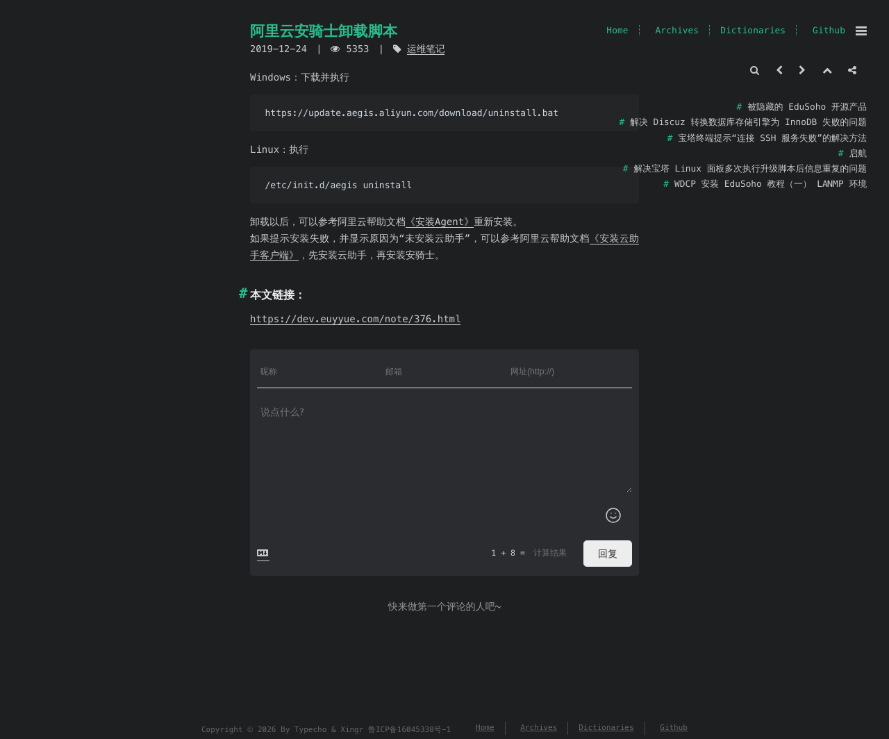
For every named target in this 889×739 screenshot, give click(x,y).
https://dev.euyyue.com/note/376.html (355, 319)
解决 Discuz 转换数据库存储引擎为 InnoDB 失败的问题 (748, 122)
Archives (677, 30)
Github (829, 30)
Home (617, 30)
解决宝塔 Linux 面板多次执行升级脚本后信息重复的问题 (750, 168)
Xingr (351, 730)
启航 (858, 153)
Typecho (310, 730)
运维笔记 (425, 49)
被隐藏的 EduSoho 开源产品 (807, 107)
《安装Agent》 (440, 221)
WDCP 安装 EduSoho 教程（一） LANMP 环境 (770, 184)
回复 (607, 553)
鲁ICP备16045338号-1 (409, 730)
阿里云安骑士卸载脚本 (323, 31)
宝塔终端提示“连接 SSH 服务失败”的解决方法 (773, 138)
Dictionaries (753, 30)
